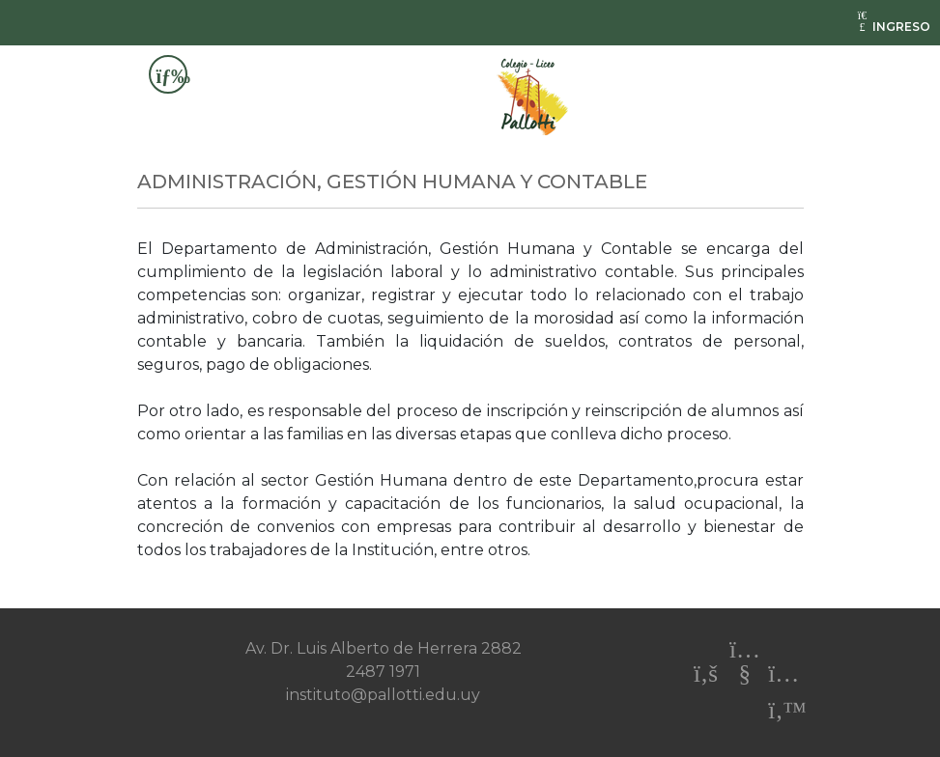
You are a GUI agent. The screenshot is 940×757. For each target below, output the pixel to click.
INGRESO (892, 26)
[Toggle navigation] (168, 74)
